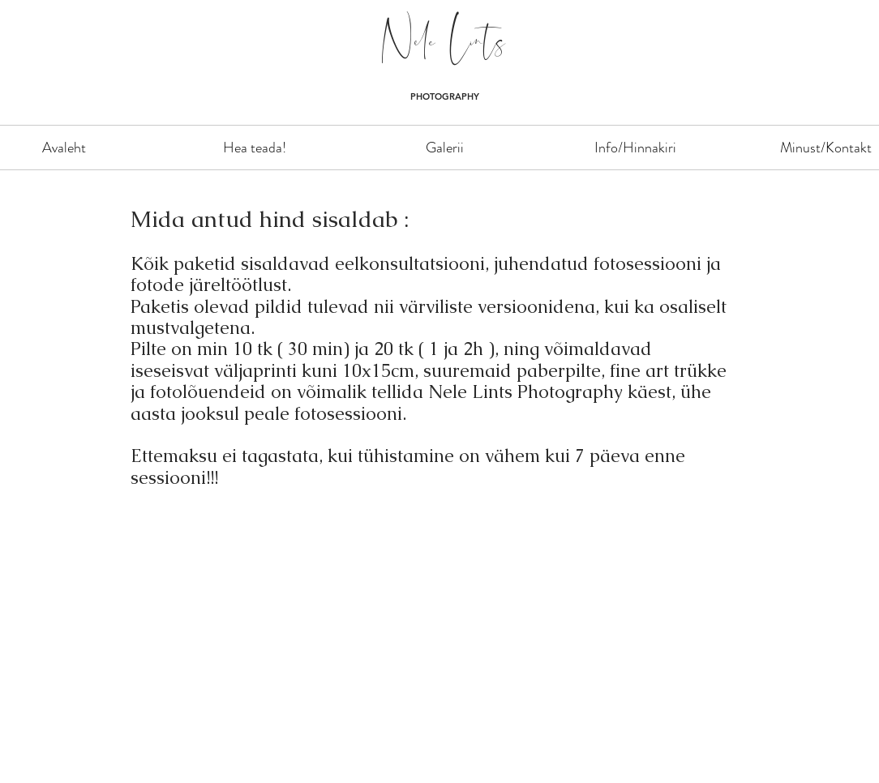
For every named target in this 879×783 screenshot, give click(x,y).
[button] (444, 147)
